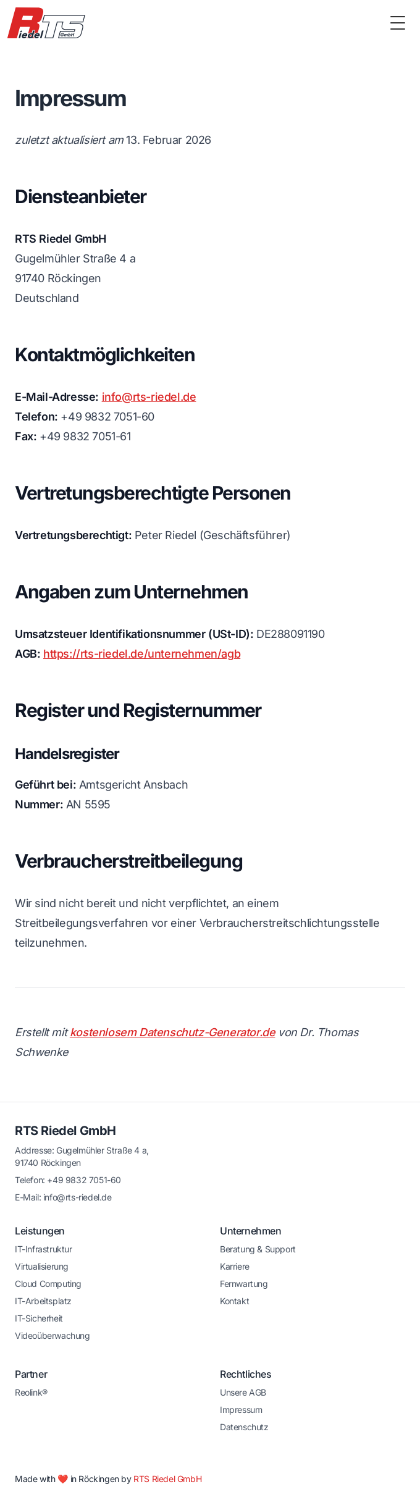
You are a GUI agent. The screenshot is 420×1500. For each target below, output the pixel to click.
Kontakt (234, 1301)
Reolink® (31, 1392)
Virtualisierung (42, 1266)
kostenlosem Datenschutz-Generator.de (172, 1032)
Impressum (241, 1409)
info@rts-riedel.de (149, 396)
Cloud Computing (48, 1283)
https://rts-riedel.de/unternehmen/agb (141, 653)
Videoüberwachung (52, 1335)
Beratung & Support (258, 1249)
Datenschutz (244, 1427)
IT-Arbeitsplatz (43, 1301)
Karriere (235, 1266)
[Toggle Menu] (398, 23)
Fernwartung (244, 1283)
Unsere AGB (243, 1392)
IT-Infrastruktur (43, 1249)
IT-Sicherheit (39, 1318)
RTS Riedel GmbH (65, 1130)
